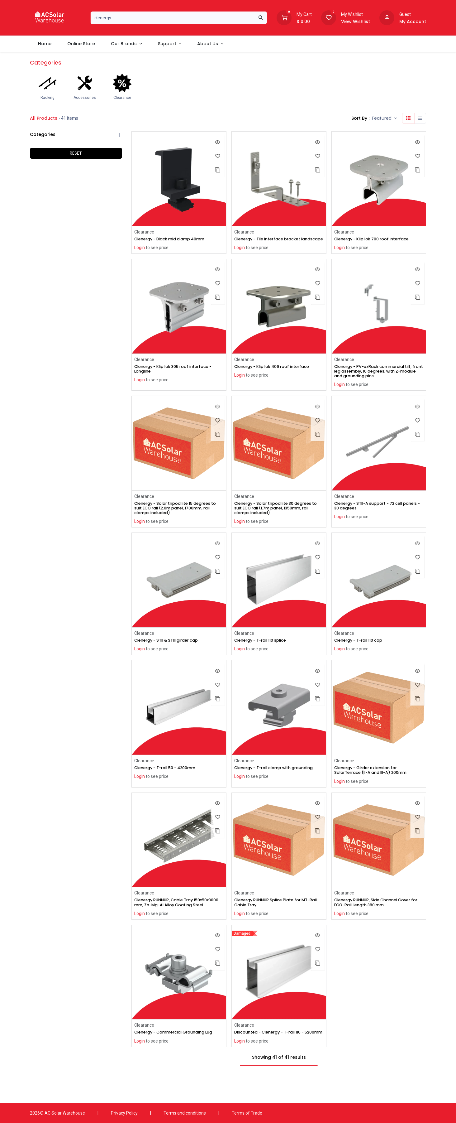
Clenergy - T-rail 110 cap (361, 649)
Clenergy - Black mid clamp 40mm (174, 239)
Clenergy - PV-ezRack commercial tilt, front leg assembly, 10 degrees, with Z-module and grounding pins (378, 378)
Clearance (144, 231)
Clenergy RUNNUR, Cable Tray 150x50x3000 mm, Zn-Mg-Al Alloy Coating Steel (171, 916)
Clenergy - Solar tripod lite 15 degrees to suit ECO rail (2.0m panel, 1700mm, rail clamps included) (177, 516)
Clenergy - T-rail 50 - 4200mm (169, 777)
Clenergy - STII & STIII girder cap (171, 649)
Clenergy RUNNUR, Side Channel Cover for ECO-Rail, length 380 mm (377, 913)
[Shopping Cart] (284, 17)
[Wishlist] (328, 17)
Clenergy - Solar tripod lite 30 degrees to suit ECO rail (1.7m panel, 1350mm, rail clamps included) (278, 516)
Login (139, 248)
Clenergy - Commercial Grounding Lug (178, 1049)
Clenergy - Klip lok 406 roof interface (276, 372)
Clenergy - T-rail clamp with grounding (266, 780)
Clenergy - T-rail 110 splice (264, 649)
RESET (76, 153)
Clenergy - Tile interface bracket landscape (271, 242)
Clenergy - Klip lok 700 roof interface (376, 239)
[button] (384, 118)
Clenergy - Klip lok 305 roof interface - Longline (178, 375)
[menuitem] (44, 44)
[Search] (260, 18)
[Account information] (386, 17)
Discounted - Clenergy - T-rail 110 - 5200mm (274, 1052)
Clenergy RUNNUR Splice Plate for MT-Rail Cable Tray (277, 913)
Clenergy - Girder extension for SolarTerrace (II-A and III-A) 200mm (375, 780)
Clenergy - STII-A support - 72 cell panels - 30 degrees (373, 513)
